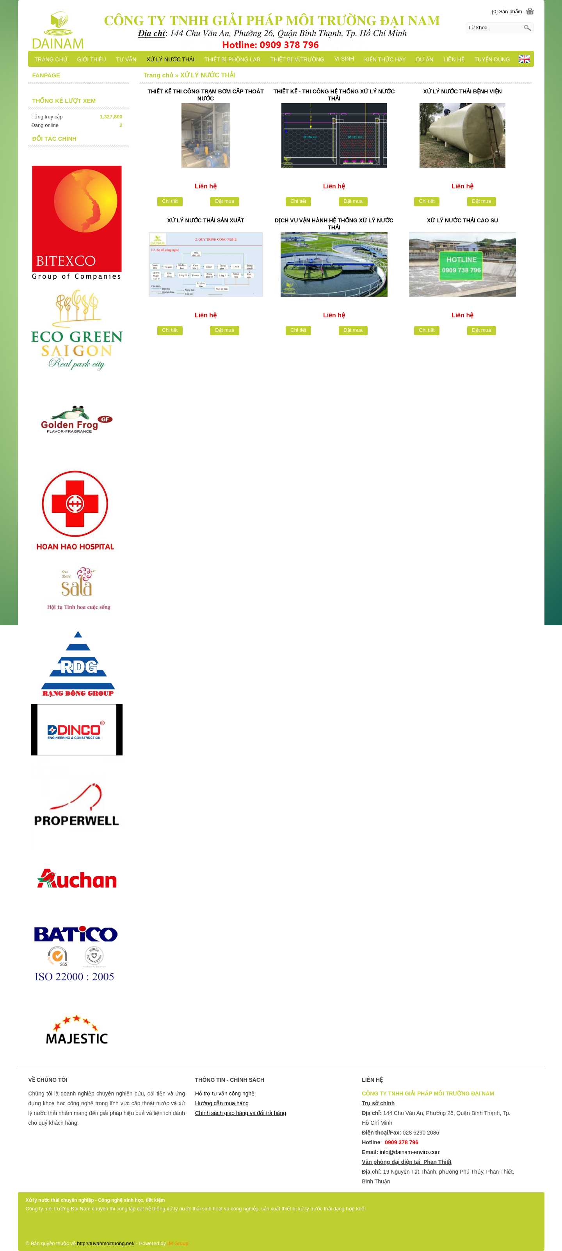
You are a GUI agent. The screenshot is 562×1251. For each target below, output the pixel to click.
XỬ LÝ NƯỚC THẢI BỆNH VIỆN (462, 91)
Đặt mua (224, 201)
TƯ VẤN (126, 59)
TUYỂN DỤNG (492, 59)
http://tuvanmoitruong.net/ (105, 1243)
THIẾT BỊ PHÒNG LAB (232, 59)
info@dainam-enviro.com (410, 1152)
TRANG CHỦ (50, 59)
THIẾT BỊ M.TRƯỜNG (297, 59)
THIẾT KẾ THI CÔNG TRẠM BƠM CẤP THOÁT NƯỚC (206, 95)
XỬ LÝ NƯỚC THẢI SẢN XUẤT (205, 220)
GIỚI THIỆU (91, 59)
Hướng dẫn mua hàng (222, 1103)
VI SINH (344, 58)
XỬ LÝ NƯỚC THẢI (170, 59)
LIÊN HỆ (453, 59)
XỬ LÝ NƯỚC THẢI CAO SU (462, 220)
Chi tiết (170, 201)
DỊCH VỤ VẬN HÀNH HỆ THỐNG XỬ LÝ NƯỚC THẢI (334, 224)
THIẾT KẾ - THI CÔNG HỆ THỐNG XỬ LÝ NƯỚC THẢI (334, 95)
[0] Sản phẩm (507, 11)
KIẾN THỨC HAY (385, 59)
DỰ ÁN (424, 59)
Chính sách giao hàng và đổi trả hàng (240, 1113)
